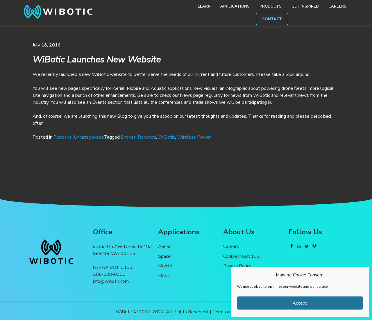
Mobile (165, 266)
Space (164, 256)
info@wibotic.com (111, 281)
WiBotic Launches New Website (97, 59)
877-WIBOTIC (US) (113, 267)
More (163, 276)
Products (271, 6)
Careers (337, 6)
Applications (235, 6)
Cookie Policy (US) (242, 256)
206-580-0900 (109, 274)
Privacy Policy (237, 266)
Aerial (164, 246)
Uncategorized (89, 137)
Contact (272, 19)
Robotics (62, 137)
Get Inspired (305, 6)
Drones (128, 137)
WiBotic (166, 137)
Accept (300, 303)
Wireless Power (194, 137)
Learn (204, 6)
